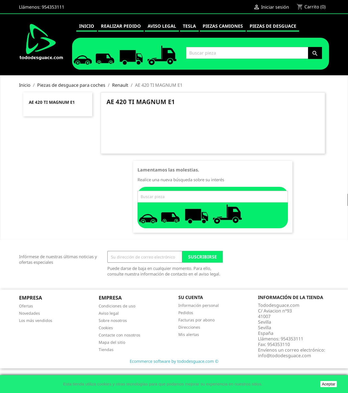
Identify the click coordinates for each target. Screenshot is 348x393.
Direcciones (189, 327)
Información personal (198, 305)
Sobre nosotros (113, 320)
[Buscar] (253, 53)
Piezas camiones (223, 26)
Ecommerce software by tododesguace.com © (174, 361)
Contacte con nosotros (119, 335)
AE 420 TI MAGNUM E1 (52, 102)
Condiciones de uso (117, 306)
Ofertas (26, 306)
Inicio (86, 26)
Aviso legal (162, 26)
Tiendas (106, 349)
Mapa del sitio (112, 342)
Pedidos (185, 312)
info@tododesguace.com (284, 355)
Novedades (29, 313)
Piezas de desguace (273, 26)
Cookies (106, 327)
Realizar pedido (121, 26)
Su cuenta (190, 297)
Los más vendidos (35, 320)
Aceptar (328, 384)
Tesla (189, 26)
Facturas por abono (196, 320)
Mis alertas (188, 334)
